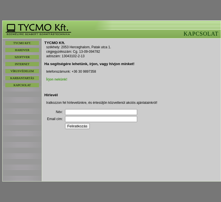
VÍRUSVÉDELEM (22, 71)
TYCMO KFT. (22, 43)
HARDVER (22, 50)
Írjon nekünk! (56, 79)
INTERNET (22, 64)
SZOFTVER (22, 57)
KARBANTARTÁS (22, 78)
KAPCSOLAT (22, 85)
